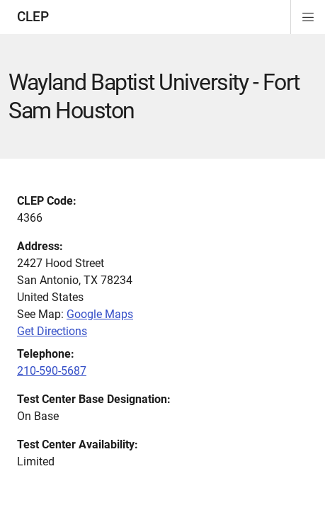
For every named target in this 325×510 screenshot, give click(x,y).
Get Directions (52, 331)
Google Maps (100, 314)
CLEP (33, 16)
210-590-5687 (51, 371)
